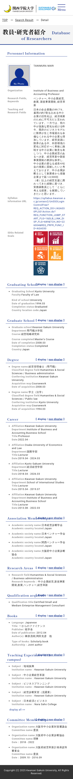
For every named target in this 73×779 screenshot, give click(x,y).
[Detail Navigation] (61, 8)
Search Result (24, 20)
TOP (5, 20)
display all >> (17, 709)
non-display (56, 284)
